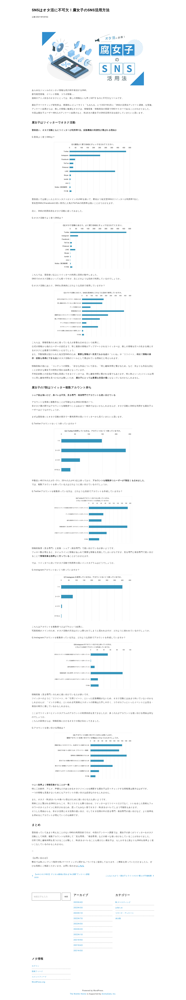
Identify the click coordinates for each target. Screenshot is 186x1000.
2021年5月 (78, 951)
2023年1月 (78, 913)
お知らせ (119, 908)
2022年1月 (78, 935)
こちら (81, 866)
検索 (66, 897)
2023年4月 (78, 902)
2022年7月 (78, 918)
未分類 (118, 918)
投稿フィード (37, 971)
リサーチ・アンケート (124, 913)
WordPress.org (38, 982)
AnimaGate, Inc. (109, 994)
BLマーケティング (123, 902)
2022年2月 (78, 929)
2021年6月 (78, 945)
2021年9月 (78, 940)
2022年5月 (78, 924)
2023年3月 (78, 908)
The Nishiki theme (78, 994)
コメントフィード (39, 977)
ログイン (35, 966)
